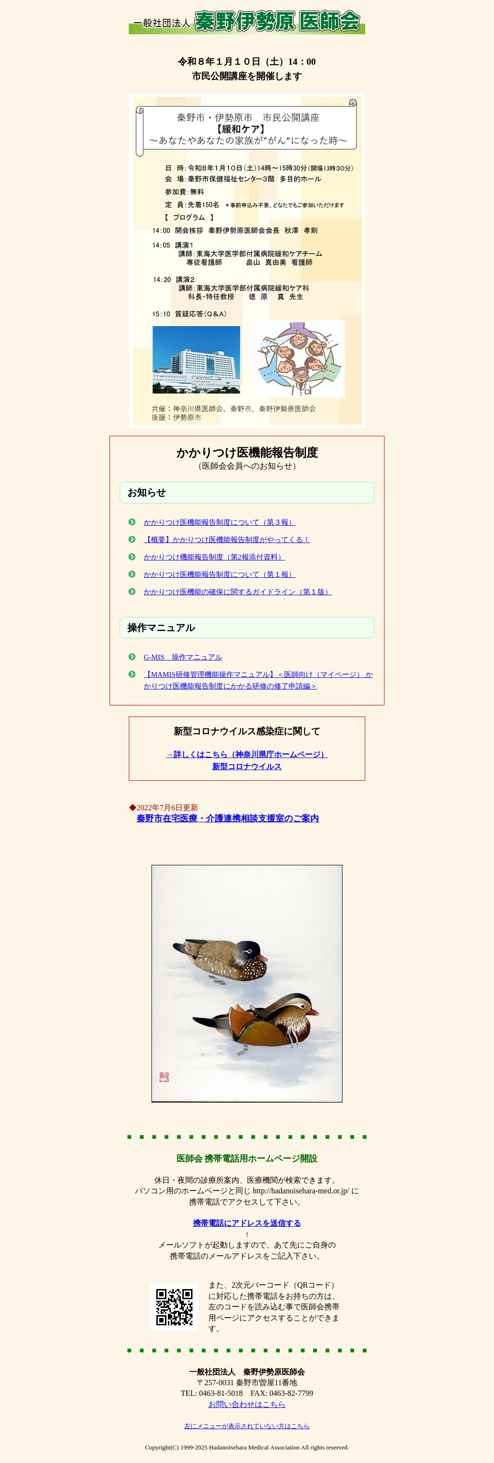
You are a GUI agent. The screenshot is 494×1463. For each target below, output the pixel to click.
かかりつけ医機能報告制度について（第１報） (220, 574)
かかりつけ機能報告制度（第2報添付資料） (214, 557)
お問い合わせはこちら (247, 1404)
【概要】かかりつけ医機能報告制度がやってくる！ (227, 540)
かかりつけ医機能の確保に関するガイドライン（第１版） (238, 592)
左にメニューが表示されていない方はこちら (247, 1426)
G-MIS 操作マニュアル (183, 657)
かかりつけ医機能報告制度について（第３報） (220, 522)
